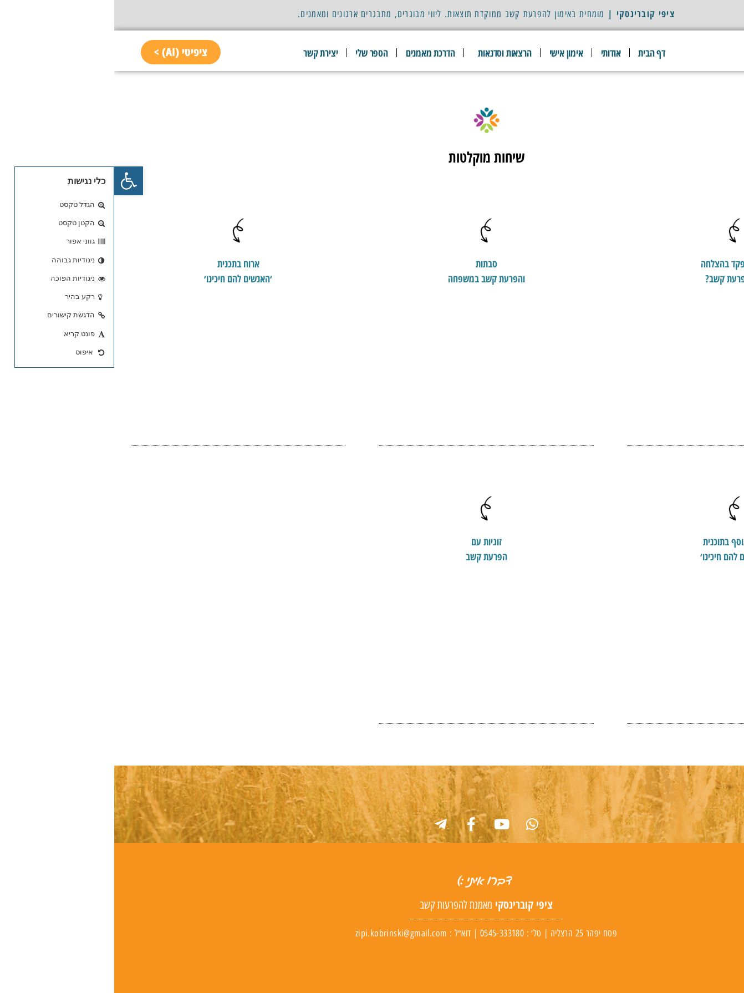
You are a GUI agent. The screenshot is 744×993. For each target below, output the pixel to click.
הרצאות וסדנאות (387, 52)
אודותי (497, 52)
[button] (14, 180)
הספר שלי (257, 52)
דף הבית (537, 52)
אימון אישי (452, 52)
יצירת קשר (206, 52)
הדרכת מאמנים (316, 52)
